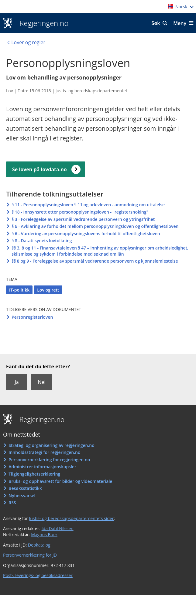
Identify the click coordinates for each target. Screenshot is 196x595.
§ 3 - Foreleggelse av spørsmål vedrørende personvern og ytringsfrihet (83, 219)
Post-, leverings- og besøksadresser (38, 575)
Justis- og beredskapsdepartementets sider (71, 518)
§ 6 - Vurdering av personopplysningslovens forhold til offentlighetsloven (86, 233)
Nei (41, 382)
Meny (179, 23)
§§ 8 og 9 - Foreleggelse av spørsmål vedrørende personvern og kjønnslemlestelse (95, 261)
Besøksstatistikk (25, 488)
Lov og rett (48, 290)
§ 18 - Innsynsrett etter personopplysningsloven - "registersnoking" (80, 212)
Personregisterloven (32, 317)
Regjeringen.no (42, 23)
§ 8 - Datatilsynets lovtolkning (42, 240)
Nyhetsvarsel (22, 495)
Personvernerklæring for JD (30, 555)
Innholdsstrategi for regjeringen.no (44, 452)
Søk (156, 23)
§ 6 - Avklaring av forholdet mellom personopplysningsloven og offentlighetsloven (95, 226)
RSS (12, 502)
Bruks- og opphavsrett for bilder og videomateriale (60, 481)
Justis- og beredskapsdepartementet (91, 91)
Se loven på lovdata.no (39, 169)
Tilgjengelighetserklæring (34, 474)
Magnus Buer (44, 534)
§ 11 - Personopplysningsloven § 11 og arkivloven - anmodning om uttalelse (88, 204)
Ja (17, 382)
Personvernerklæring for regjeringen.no (49, 459)
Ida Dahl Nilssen (58, 528)
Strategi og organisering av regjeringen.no (52, 445)
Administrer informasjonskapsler (42, 466)
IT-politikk (19, 290)
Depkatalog (39, 545)
